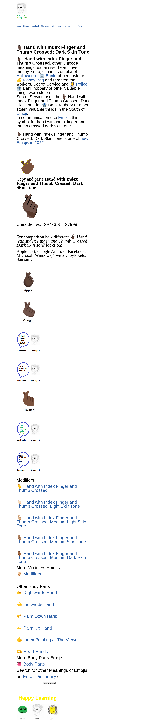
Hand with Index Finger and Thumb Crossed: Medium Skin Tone (51, 539)
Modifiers (29, 573)
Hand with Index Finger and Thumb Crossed (47, 488)
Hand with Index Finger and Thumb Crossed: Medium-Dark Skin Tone (51, 557)
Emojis (64, 117)
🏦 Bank (47, 75)
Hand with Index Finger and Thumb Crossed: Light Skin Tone (48, 504)
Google (26, 26)
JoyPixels (62, 26)
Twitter (53, 26)
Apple (19, 26)
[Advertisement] (43, 34)
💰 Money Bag (30, 80)
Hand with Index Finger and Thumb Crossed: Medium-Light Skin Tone (51, 521)
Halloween (26, 75)
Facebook (35, 26)
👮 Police (78, 84)
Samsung (72, 26)
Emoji (22, 113)
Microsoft (45, 26)
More (80, 26)
